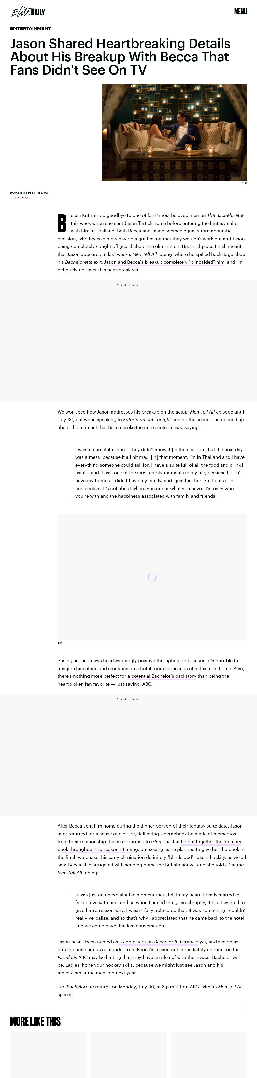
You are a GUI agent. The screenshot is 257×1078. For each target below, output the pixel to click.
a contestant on (158, 941)
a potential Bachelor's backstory (161, 676)
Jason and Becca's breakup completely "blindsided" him (164, 262)
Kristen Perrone (32, 192)
